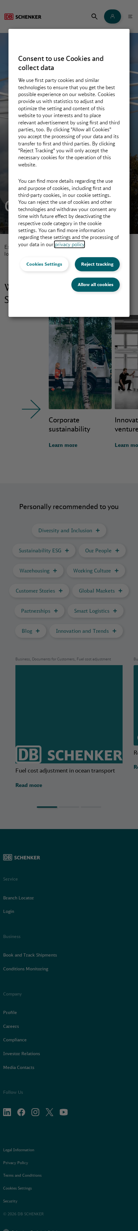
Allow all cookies (95, 284)
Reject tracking (97, 264)
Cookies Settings (44, 264)
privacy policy (69, 244)
